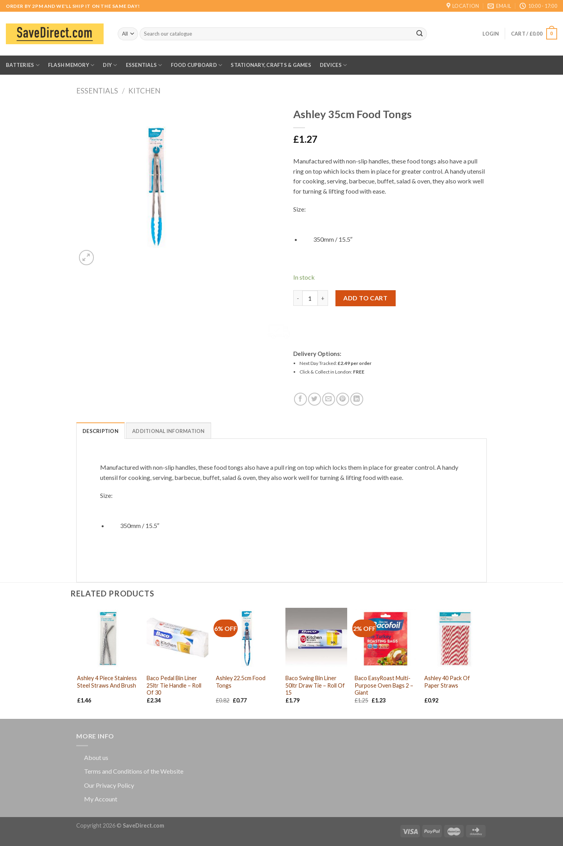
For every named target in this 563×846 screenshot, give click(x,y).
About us (96, 757)
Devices (333, 65)
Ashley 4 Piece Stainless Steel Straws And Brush (107, 682)
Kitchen (144, 90)
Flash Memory (71, 65)
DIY (110, 65)
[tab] (100, 430)
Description (100, 431)
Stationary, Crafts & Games (271, 65)
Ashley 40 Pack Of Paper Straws (447, 682)
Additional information (168, 431)
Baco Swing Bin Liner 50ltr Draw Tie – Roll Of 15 (315, 685)
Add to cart (365, 298)
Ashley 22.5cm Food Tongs (240, 682)
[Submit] (419, 34)
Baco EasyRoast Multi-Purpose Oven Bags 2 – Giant (384, 685)
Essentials (144, 65)
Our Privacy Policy (109, 785)
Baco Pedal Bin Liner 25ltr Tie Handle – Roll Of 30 (174, 685)
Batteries (22, 65)
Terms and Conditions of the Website (133, 771)
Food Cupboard (196, 65)
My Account (100, 799)
